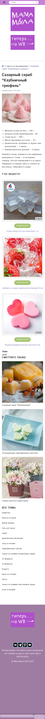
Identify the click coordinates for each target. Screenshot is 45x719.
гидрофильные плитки (12, 548)
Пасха (4, 579)
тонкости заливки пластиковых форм (18, 584)
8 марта (5, 569)
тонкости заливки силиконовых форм (18, 554)
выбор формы (8, 523)
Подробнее (22, 225)
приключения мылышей (12, 538)
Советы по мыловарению (17, 66)
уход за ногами (8, 543)
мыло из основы (9, 574)
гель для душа (8, 528)
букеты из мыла (9, 518)
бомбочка (6, 513)
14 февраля (7, 564)
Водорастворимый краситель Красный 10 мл (22, 345)
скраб (4, 354)
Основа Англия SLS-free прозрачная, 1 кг (22, 231)
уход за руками (8, 589)
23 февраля (7, 559)
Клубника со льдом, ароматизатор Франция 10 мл (22, 288)
